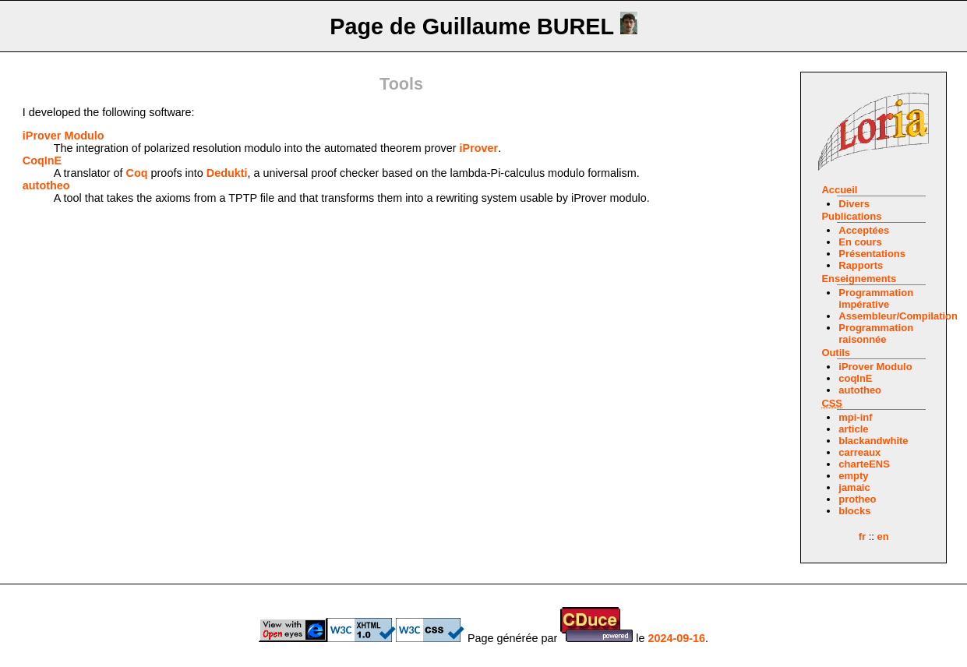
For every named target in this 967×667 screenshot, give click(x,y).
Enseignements (858, 278)
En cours (859, 242)
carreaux (859, 452)
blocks (854, 511)
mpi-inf (855, 417)
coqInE (855, 378)
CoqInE (42, 160)
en (882, 536)
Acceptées (863, 230)
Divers (854, 204)
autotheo (859, 390)
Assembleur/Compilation (898, 316)
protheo (857, 499)
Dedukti (227, 173)
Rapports (860, 265)
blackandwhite (873, 440)
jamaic (854, 487)
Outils (835, 352)
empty (853, 476)
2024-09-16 (676, 638)
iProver (479, 148)
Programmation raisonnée (875, 333)
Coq (137, 173)
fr (862, 536)
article (853, 429)
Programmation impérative (875, 298)
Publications (851, 216)
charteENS (864, 464)
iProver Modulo (875, 366)
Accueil (839, 190)
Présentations (871, 253)
